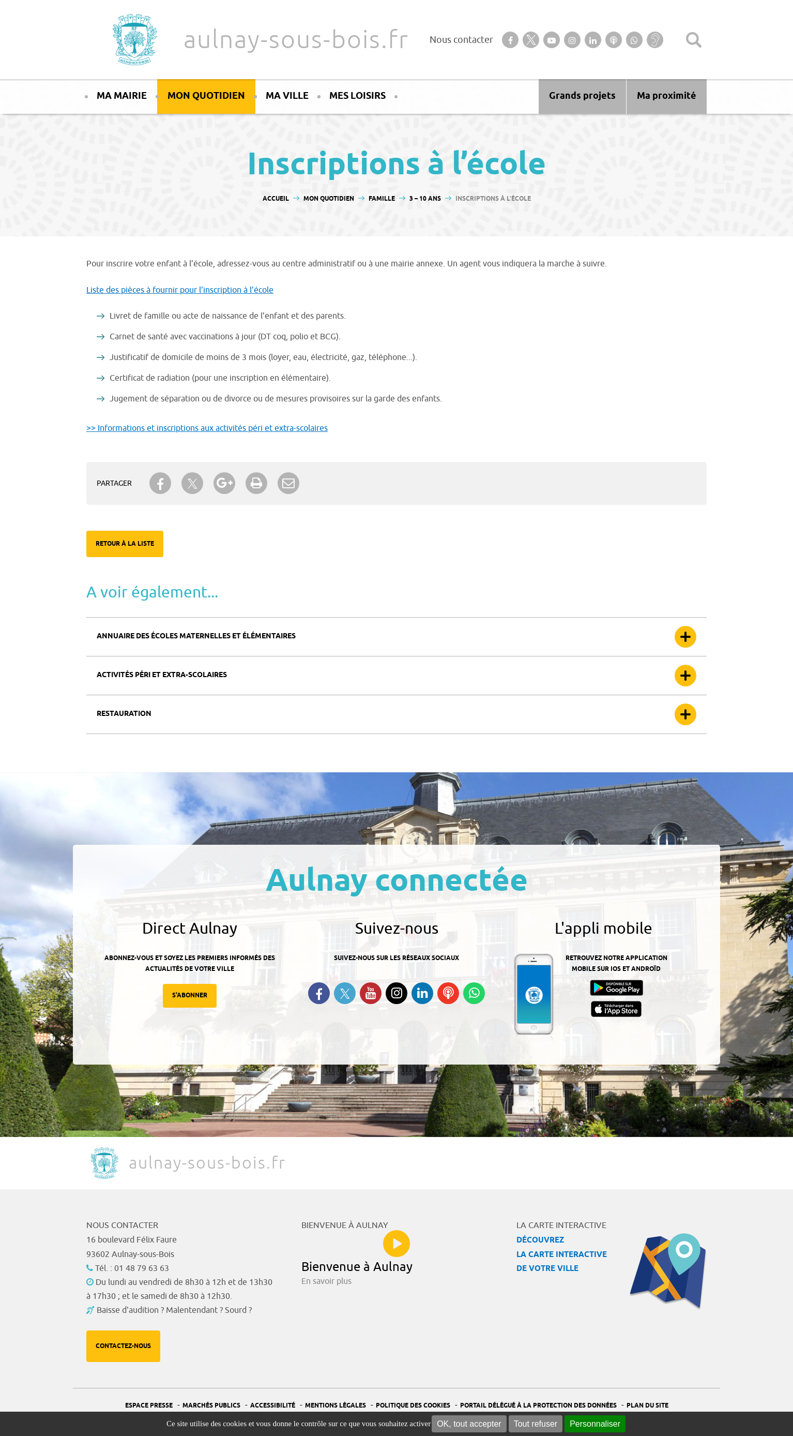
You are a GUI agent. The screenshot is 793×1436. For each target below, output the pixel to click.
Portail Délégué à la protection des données (538, 1405)
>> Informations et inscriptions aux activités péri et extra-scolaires (207, 428)
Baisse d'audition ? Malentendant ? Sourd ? (174, 1310)
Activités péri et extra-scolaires (162, 675)
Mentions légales (335, 1405)
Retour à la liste (125, 544)
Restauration (124, 714)
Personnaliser (595, 1423)
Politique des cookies (413, 1405)
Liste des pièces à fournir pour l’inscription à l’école (179, 290)
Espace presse (149, 1405)
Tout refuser (535, 1423)
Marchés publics (211, 1405)
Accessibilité (272, 1405)
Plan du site (647, 1405)
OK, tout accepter (469, 1423)
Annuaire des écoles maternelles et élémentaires (196, 636)
